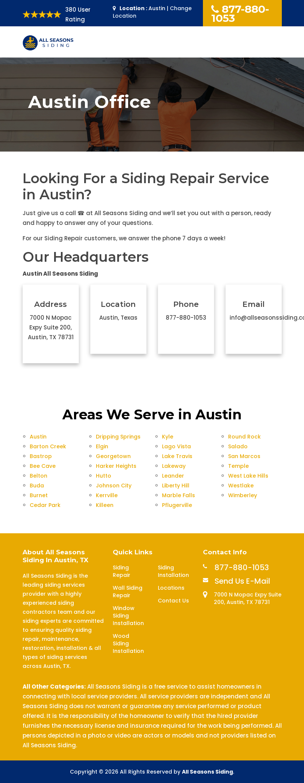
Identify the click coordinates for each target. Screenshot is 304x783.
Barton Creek (48, 446)
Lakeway (174, 466)
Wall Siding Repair (127, 591)
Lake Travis (177, 456)
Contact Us (173, 600)
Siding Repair (121, 571)
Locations (171, 588)
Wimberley (242, 495)
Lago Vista (176, 446)
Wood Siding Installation (128, 643)
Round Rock (244, 436)
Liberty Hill (175, 485)
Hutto (103, 476)
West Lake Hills (248, 476)
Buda (37, 485)
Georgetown (113, 456)
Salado (238, 446)
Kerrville (107, 495)
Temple (238, 466)
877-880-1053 (240, 13)
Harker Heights (116, 466)
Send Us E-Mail (242, 581)
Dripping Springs (118, 436)
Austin (38, 436)
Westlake (241, 485)
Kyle (167, 436)
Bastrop (41, 456)
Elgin (102, 446)
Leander (173, 476)
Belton (38, 476)
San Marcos (244, 456)
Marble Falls (178, 495)
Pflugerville (177, 505)
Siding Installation (173, 571)
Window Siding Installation (128, 615)
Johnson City (114, 485)
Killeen (104, 505)
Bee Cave (43, 466)
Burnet (39, 495)
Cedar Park (45, 505)
